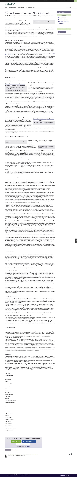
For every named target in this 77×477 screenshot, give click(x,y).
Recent (6, 7)
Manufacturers (65, 0)
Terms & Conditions (25, 471)
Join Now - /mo (16, 459)
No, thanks (67, 475)
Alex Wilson (8, 19)
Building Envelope (62, 17)
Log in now (28, 464)
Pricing (49, 0)
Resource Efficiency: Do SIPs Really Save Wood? (16, 149)
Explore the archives (62, 32)
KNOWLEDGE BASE (12, 7)
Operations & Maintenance (63, 21)
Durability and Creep (10, 345)
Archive (70, 0)
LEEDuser (13, 471)
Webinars (53, 0)
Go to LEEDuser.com (3, 0)
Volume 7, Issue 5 (61, 12)
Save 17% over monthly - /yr (29, 459)
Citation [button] (16, 467)
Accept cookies (62, 475)
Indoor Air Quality (9, 269)
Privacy (29, 471)
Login (75, 0)
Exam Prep (57, 0)
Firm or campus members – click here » (23, 461)
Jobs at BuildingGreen (18, 471)
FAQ (72, 0)
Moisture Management (62, 19)
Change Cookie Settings (34, 471)
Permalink (13, 467)
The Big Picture (61, 23)
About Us (45, 0)
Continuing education (30, 7)
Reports (61, 0)
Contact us (9, 471)
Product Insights (20, 7)
